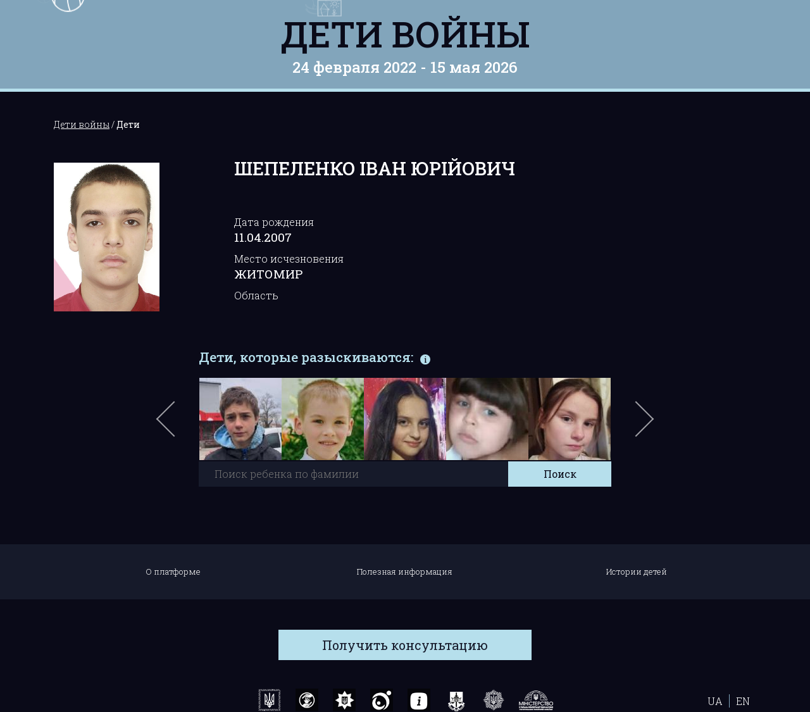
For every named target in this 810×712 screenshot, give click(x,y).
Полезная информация (404, 571)
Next (642, 425)
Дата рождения (274, 221)
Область (256, 295)
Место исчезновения (289, 258)
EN (743, 701)
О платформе (173, 571)
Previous (180, 425)
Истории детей (636, 571)
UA (715, 701)
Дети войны (405, 33)
